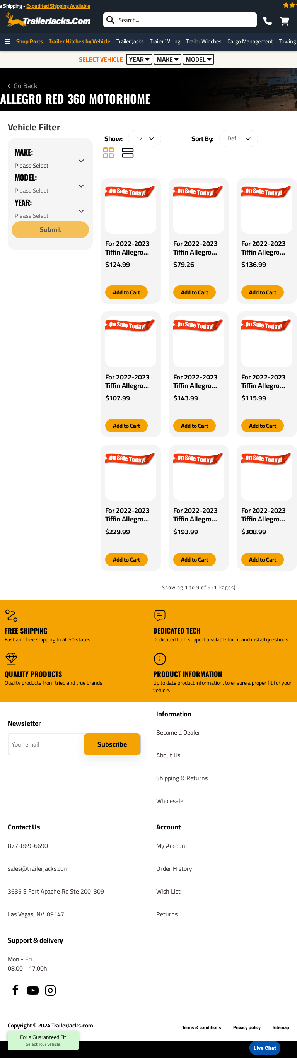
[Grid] (108, 154)
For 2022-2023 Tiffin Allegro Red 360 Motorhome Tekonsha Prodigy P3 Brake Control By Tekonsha (266, 515)
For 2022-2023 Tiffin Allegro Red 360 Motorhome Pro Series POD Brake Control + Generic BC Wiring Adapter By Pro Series (196, 247)
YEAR (139, 59)
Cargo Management (252, 41)
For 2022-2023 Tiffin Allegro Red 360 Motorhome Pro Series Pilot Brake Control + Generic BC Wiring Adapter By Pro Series (128, 247)
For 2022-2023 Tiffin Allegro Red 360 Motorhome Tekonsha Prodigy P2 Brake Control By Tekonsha (198, 515)
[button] (128, 292)
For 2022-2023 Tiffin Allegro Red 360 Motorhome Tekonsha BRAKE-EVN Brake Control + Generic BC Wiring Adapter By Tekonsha (264, 247)
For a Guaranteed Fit (43, 1040)
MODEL (199, 59)
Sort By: (202, 138)
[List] (127, 154)
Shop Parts (31, 41)
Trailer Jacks (132, 41)
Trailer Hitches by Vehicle (82, 41)
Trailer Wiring (167, 41)
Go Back (26, 85)
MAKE (168, 59)
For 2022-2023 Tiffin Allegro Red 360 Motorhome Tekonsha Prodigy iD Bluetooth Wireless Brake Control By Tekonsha (127, 515)
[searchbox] (180, 20)
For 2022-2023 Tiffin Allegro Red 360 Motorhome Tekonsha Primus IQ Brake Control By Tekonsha (265, 381)
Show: (113, 138)
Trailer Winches (206, 41)
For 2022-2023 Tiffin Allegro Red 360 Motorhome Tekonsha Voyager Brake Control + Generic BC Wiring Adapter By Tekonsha (198, 381)
